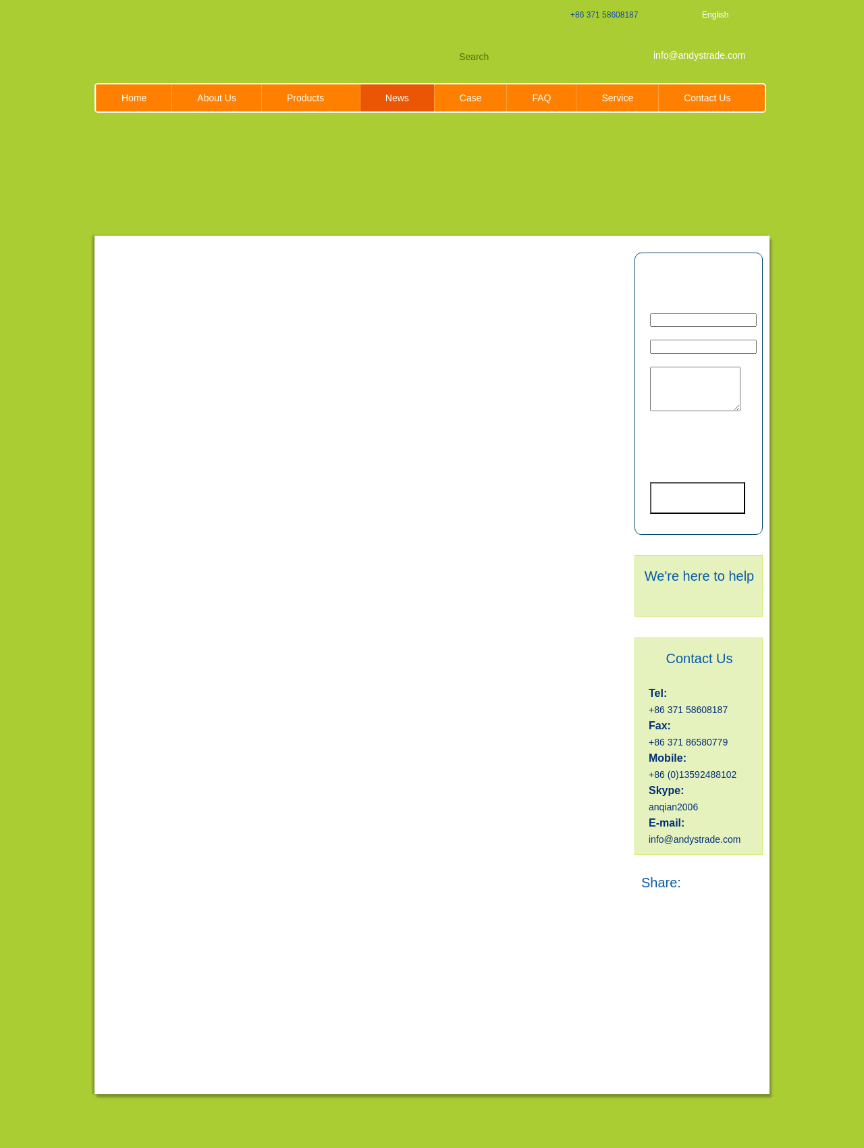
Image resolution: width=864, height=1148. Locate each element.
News (397, 98)
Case (471, 98)
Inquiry (700, 271)
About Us (216, 98)
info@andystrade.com (699, 55)
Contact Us (707, 98)
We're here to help (699, 576)
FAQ (541, 98)
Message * (672, 362)
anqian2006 (673, 807)
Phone (665, 335)
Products (311, 98)
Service (617, 98)
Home (134, 98)
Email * (666, 308)
